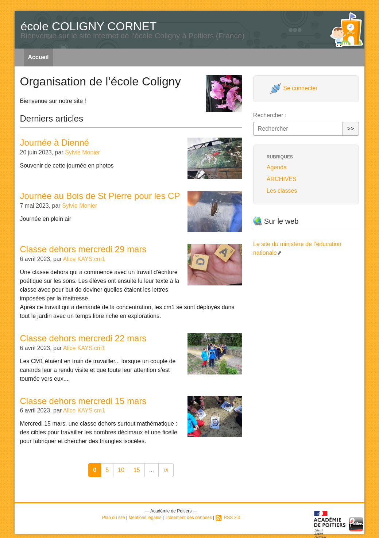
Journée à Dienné (54, 142)
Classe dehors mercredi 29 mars (83, 249)
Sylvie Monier (82, 152)
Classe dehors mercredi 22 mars (83, 338)
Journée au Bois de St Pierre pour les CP (100, 196)
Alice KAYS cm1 (84, 259)
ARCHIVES (282, 179)
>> (350, 129)
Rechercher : (270, 115)
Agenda (277, 167)
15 (137, 470)
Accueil (38, 57)
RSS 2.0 (228, 517)
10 (121, 470)
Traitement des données (188, 517)
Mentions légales (144, 517)
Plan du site (113, 517)
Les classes (282, 191)
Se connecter (294, 88)
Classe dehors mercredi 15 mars (83, 401)
